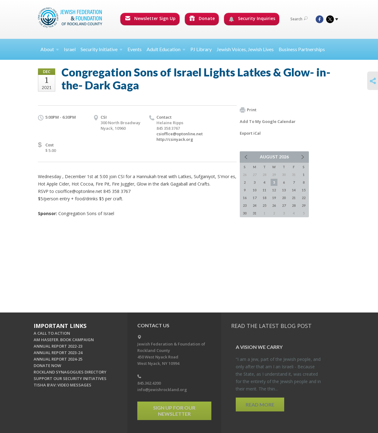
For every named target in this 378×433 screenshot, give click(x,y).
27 (284, 205)
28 (294, 205)
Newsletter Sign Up (150, 18)
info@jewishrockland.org (162, 389)
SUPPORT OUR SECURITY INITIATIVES (70, 378)
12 (274, 190)
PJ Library (201, 49)
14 (294, 190)
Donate (202, 18)
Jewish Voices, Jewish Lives (245, 49)
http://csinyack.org (174, 139)
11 (264, 190)
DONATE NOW (47, 365)
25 (264, 205)
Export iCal (250, 133)
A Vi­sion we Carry (259, 347)
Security (102, 49)
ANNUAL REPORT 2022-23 (58, 346)
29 (303, 205)
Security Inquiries (252, 18)
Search (299, 19)
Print (248, 110)
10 (254, 190)
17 (254, 198)
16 (245, 198)
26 (274, 205)
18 (264, 198)
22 (303, 198)
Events (134, 49)
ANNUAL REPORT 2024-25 (58, 359)
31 (254, 213)
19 (274, 198)
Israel (70, 49)
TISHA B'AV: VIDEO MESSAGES (62, 385)
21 (294, 198)
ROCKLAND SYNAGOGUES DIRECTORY (70, 372)
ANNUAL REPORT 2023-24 (58, 352)
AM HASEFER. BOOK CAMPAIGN (64, 339)
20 (284, 198)
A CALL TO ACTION (52, 333)
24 (254, 205)
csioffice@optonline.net (179, 134)
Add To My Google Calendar (268, 121)
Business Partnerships (302, 49)
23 (245, 205)
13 (284, 190)
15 (303, 190)
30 (245, 213)
